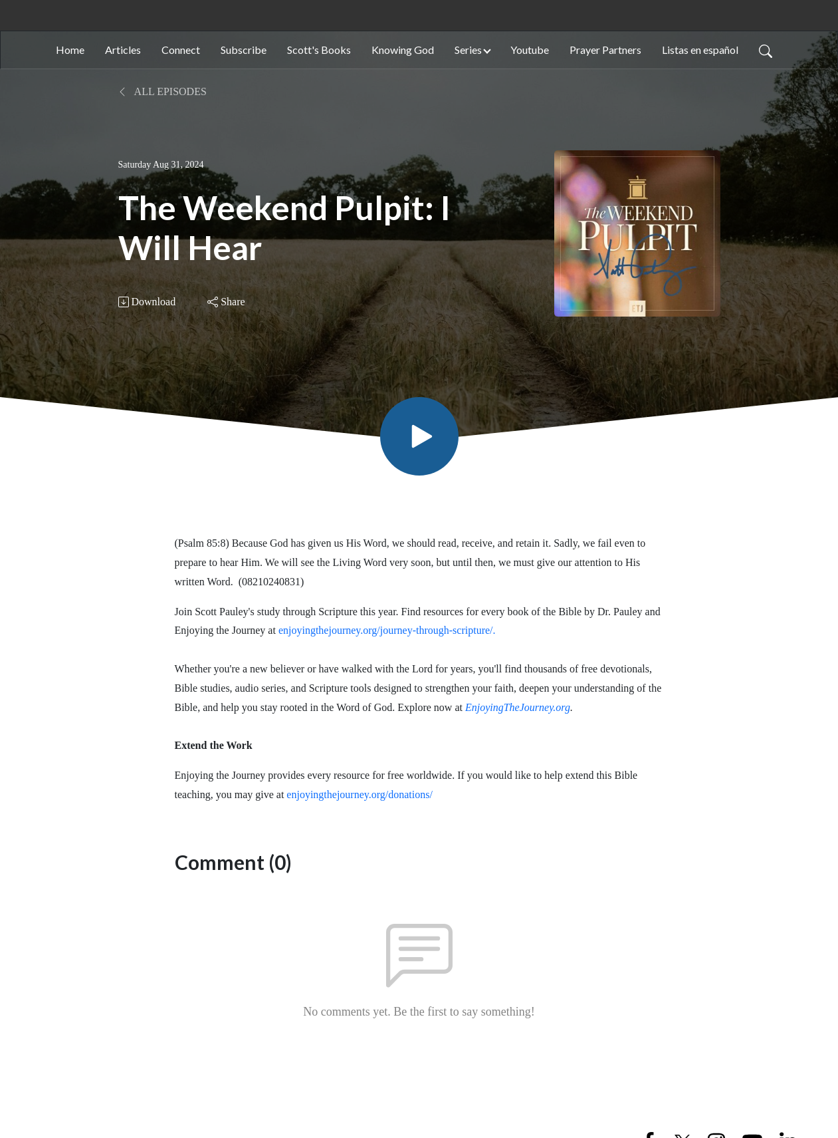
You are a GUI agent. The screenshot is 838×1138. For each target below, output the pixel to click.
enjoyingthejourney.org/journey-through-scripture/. (387, 630)
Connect (180, 49)
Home (70, 49)
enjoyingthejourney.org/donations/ (359, 794)
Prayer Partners (605, 49)
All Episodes (162, 91)
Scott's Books (319, 49)
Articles (123, 49)
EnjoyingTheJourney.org (517, 707)
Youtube (529, 49)
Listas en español (700, 49)
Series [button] (468, 49)
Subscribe (243, 49)
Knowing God (402, 49)
